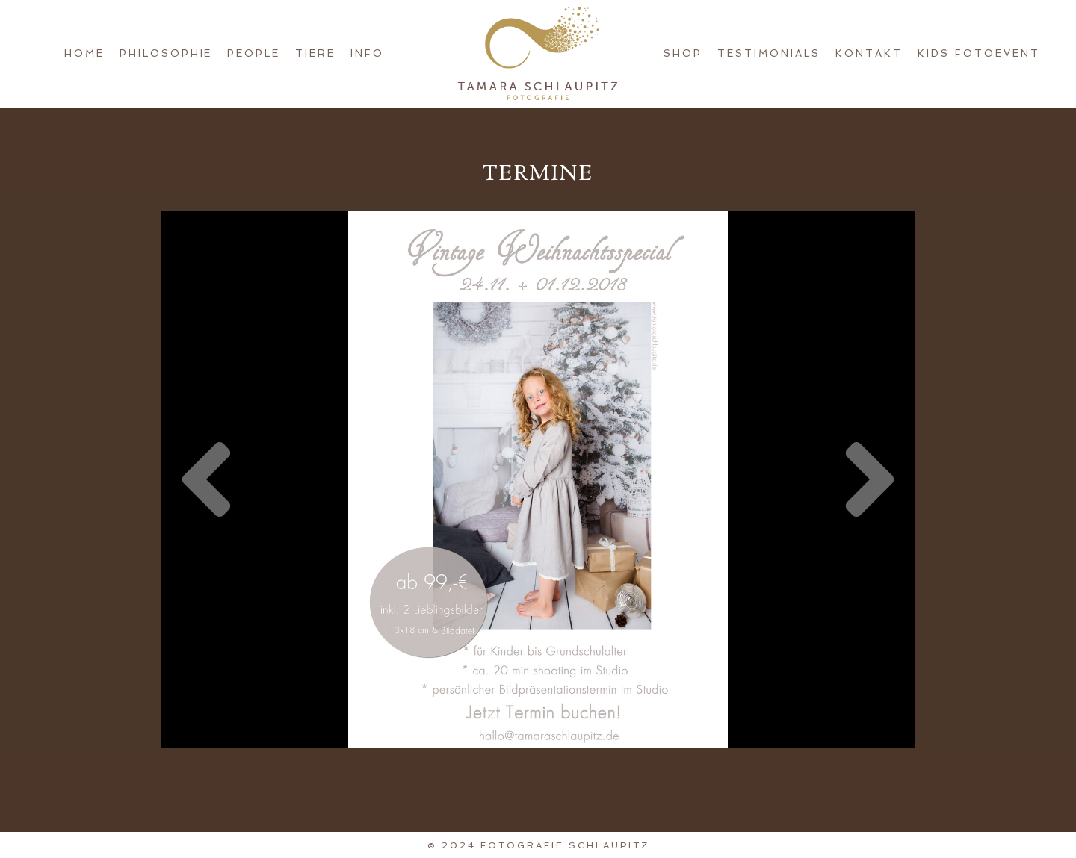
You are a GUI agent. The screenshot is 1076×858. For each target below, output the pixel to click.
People (253, 53)
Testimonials (768, 53)
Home (84, 53)
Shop (683, 53)
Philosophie (166, 53)
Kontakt (869, 53)
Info (367, 53)
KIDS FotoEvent (979, 53)
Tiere (315, 53)
